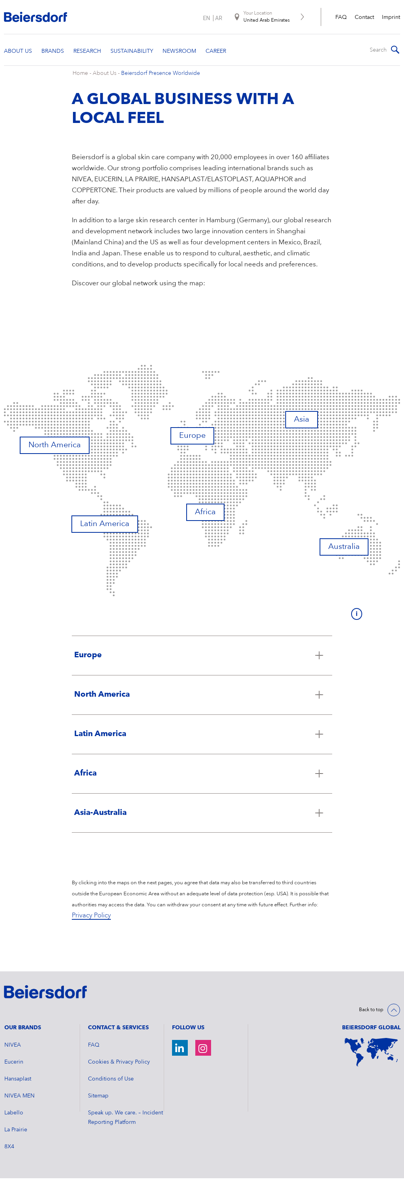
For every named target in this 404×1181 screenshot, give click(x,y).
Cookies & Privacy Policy (119, 1065)
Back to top (371, 1012)
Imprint (391, 17)
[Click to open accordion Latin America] (202, 736)
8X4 (9, 1149)
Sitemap (98, 1098)
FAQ (341, 17)
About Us (104, 76)
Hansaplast (17, 1081)
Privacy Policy (91, 918)
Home (80, 76)
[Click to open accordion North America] (202, 697)
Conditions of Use (111, 1081)
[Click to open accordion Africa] (202, 776)
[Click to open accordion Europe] (202, 658)
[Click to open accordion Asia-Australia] (202, 815)
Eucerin (13, 1065)
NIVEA (12, 1048)
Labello (13, 1115)
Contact (364, 17)
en (206, 18)
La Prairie (15, 1132)
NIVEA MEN (19, 1098)
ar (218, 18)
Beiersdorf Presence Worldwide (160, 76)
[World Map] (371, 1055)
